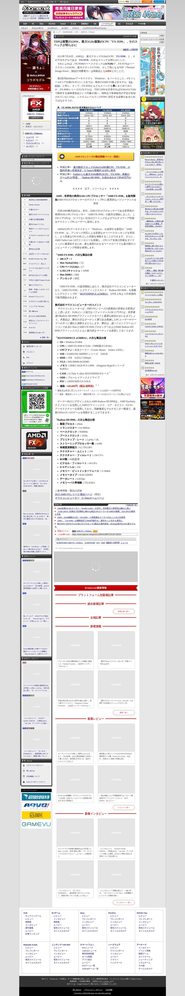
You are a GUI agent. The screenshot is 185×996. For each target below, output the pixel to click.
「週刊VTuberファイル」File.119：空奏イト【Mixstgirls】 (115, 662)
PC (33, 24)
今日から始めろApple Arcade (39, 280)
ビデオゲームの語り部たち (39, 301)
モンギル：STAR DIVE (153, 302)
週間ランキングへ (158, 280)
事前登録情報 (88, 953)
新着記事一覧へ (124, 611)
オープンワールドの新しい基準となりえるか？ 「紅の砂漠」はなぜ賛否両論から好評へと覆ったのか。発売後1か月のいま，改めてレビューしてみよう (36, 586)
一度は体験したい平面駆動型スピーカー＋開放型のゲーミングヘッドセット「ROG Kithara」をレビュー (116, 798)
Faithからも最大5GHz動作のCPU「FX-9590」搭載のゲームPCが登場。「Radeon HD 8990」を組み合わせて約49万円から (95, 177)
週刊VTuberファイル (36, 224)
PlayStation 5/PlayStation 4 (35, 380)
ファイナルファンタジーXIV (154, 335)
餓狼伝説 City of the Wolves (154, 354)
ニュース (30, 137)
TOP (25, 24)
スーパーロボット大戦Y (154, 295)
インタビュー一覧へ (123, 902)
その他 (142, 965)
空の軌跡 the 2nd (151, 370)
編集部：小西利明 (130, 49)
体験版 (28, 922)
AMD (28, 123)
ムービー (65, 28)
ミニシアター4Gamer (36, 306)
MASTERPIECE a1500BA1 (94, 293)
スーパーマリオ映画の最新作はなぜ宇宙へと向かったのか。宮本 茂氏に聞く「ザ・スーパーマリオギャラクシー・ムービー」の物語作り (36, 688)
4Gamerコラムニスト (36, 296)
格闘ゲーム (143, 953)
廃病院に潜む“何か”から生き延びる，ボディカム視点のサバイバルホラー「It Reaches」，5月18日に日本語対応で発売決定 (154, 248)
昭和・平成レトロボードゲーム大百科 (39, 291)
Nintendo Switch (31, 384)
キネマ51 (32, 328)
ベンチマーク (116, 963)
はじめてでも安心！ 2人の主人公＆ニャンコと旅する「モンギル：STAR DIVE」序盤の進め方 (36, 483)
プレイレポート (89, 919)
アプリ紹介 (87, 959)
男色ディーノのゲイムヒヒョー (39, 230)
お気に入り (135, 1)
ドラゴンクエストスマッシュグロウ (154, 310)
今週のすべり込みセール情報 (39, 243)
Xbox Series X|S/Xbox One (35, 376)
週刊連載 (29, 928)
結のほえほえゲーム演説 (38, 275)
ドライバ (75, 28)
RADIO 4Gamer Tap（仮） (38, 259)
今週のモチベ (34, 209)
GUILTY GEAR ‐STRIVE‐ (154, 326)
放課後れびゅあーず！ (37, 332)
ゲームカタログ (145, 968)
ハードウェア (107, 24)
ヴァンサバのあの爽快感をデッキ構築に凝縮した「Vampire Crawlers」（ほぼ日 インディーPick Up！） (75, 663)
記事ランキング (32, 934)
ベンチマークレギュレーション (94, 28)
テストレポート (38, 28)
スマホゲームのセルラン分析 (39, 236)
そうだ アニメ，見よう (37, 264)
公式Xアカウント (34, 2)
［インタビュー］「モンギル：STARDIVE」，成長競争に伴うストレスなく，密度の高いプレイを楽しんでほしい (36, 753)
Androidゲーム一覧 (90, 968)
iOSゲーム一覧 (88, 965)
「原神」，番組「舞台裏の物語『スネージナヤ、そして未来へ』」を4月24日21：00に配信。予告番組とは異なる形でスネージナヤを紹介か (154, 273)
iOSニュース (87, 947)
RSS (22, 2)
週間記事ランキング (34, 346)
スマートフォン (87, 945)
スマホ (73, 24)
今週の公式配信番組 (36, 219)
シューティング (145, 959)
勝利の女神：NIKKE (152, 363)
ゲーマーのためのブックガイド (39, 269)
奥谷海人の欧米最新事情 (38, 200)
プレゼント (30, 352)
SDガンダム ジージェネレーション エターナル (154, 344)
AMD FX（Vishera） (36, 114)
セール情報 (87, 957)
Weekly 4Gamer (34, 205)
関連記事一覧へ (132, 505)
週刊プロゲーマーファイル (39, 214)
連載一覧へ (46, 337)
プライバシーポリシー (34, 765)
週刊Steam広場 (34, 249)
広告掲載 (109, 990)
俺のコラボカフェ (35, 285)
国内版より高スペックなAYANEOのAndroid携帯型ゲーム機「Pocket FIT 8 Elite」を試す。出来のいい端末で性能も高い (115, 756)
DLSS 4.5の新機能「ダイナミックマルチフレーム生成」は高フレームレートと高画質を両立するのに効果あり (75, 798)
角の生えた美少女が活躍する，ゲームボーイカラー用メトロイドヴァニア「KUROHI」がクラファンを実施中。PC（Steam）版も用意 (154, 211)
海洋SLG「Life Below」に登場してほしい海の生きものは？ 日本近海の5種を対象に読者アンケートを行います (36, 549)
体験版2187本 (43, 18)
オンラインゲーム (33, 916)
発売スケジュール (62, 928)
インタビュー (53, 28)
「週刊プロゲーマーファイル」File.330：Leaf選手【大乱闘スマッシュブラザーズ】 (116, 702)
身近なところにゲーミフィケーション (39, 322)
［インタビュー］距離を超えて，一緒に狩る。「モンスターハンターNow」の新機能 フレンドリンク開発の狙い (116, 893)
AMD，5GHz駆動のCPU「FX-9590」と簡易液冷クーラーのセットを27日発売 (91, 517)
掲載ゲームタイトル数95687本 (36, 16)
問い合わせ (64, 2)
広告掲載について (33, 776)
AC (119, 24)
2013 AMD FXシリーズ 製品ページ (74, 494)
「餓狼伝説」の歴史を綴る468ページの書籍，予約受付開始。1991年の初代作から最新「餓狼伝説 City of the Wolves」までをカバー (154, 223)
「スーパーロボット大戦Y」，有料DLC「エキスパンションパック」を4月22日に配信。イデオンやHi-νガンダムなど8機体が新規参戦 (154, 174)
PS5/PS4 (52, 24)
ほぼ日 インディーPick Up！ (39, 254)
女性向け (84, 24)
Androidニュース (89, 951)
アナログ (129, 24)
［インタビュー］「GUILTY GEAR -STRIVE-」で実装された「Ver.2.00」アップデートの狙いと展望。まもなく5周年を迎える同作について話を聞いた (36, 721)
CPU (98, 543)
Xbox (41, 24)
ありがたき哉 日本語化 (37, 316)
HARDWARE (90, 543)
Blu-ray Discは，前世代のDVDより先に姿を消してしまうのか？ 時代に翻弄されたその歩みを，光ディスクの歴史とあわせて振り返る (36, 516)
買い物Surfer (33, 311)
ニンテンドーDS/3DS (61, 945)
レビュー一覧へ (124, 807)
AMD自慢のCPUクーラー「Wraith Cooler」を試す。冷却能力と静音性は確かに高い (94, 508)
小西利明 (112, 543)
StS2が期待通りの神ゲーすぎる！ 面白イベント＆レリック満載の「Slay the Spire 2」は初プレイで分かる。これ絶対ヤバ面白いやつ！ (36, 651)
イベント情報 (144, 951)
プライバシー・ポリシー (93, 990)
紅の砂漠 (148, 319)
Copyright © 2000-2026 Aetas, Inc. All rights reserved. (92, 993)
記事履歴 (147, 1)
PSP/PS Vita (142, 913)
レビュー (24, 28)
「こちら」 (106, 981)
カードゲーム (144, 957)
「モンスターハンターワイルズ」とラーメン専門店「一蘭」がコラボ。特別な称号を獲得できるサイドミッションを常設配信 (154, 199)
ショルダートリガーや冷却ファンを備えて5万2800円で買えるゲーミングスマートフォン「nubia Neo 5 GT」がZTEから (154, 261)
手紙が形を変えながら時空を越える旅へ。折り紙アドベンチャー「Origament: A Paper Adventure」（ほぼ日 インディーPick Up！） (75, 703)
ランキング (159, 1)
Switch (63, 24)
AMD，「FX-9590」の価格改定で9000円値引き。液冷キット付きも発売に (90, 520)
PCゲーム (29, 372)
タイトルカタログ (62, 931)
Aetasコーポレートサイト (35, 782)
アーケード (142, 945)
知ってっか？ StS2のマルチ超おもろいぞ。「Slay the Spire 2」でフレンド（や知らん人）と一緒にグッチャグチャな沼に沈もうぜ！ (36, 618)
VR (94, 24)
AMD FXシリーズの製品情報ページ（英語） (98, 156)
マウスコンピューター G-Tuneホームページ (79, 498)
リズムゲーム (144, 963)
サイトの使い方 (50, 2)
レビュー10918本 (29, 18)
